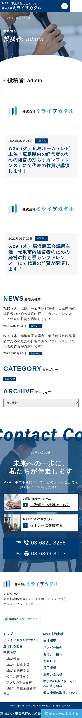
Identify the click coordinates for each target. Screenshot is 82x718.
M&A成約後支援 (18, 670)
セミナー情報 (53, 654)
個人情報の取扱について (61, 692)
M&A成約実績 (53, 634)
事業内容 (9, 652)
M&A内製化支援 (18, 664)
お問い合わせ (53, 674)
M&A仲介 (13, 658)
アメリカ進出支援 (19, 682)
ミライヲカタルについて (21, 640)
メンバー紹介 (53, 647)
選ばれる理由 (13, 646)
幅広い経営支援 (17, 676)
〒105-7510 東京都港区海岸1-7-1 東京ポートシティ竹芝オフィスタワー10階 (35, 599)
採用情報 (49, 667)
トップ (8, 634)
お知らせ (10, 378)
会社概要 (49, 640)
